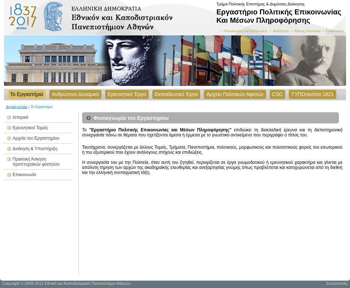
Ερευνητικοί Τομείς (30, 127)
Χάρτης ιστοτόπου (307, 31)
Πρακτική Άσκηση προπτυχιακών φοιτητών (36, 162)
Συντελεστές (336, 283)
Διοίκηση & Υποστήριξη (35, 148)
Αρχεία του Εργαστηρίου (36, 138)
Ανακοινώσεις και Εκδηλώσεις (245, 31)
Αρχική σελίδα (16, 107)
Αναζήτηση (281, 31)
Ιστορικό (20, 117)
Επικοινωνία (335, 31)
